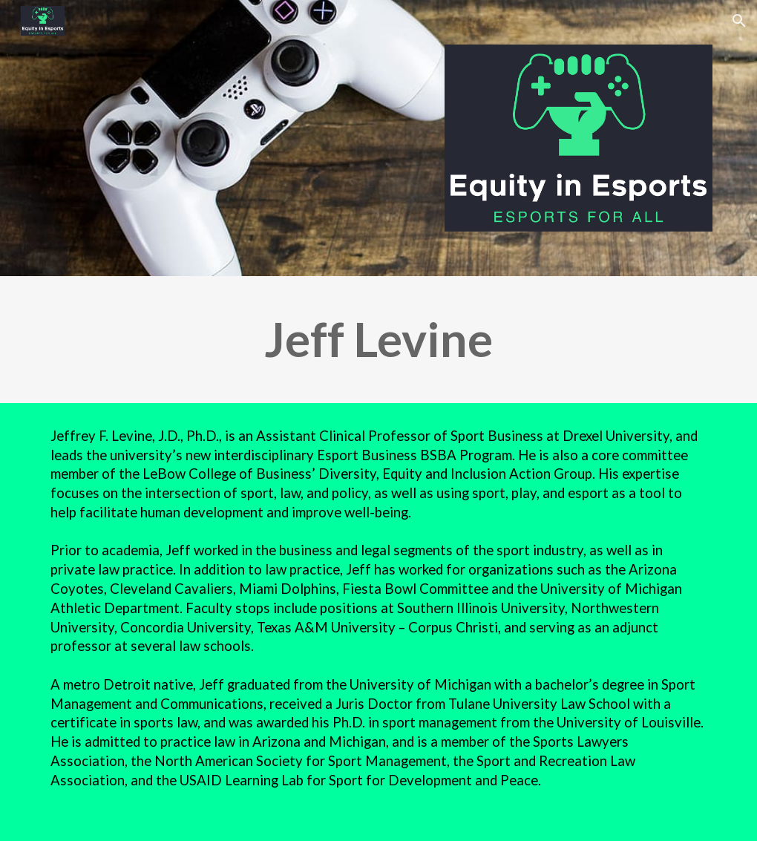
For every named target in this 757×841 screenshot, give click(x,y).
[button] (739, 21)
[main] (379, 339)
